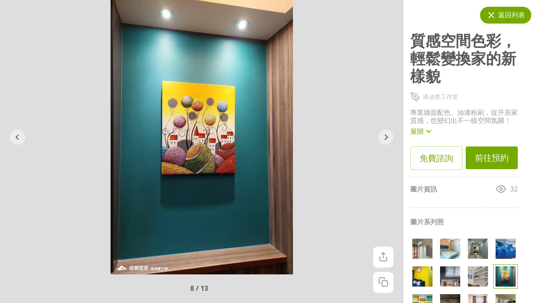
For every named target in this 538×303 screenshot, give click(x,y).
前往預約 (492, 157)
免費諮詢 (436, 158)
